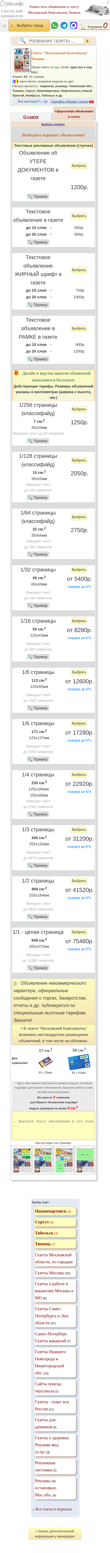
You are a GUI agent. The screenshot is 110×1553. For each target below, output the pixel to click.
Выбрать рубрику (53, 124)
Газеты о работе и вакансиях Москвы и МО (54, 1296)
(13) (50, 1368)
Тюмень (43, 1249)
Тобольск (44, 1238)
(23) (52, 1278)
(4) (46, 1429)
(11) (52, 1411)
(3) (52, 1450)
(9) (54, 1296)
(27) (52, 1321)
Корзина (94, 27)
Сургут (42, 1227)
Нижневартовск (51, 1216)
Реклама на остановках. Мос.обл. (46, 1493)
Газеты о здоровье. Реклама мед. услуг (52, 1450)
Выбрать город (29, 25)
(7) (53, 1343)
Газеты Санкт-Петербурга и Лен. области (52, 1321)
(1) (48, 1393)
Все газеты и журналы (53, 1515)
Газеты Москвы (49, 1278)
